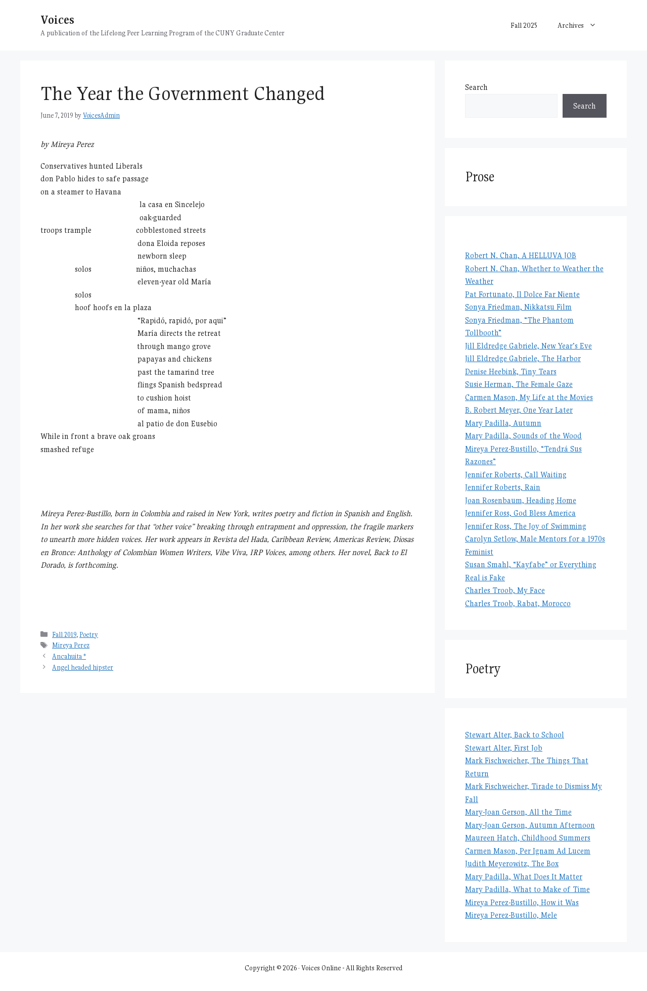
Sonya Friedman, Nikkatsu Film (518, 307)
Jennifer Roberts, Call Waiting (516, 474)
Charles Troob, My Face (505, 590)
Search (476, 87)
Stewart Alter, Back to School (514, 734)
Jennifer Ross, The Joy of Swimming (525, 526)
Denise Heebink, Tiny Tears (511, 371)
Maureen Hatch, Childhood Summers (527, 838)
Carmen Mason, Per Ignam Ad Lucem (527, 851)
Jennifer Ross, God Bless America (520, 513)
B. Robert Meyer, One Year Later (519, 410)
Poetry (88, 634)
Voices (57, 19)
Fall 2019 (64, 634)
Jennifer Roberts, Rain (502, 487)
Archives (582, 25)
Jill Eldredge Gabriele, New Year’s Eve (528, 346)
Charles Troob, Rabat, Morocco (518, 603)
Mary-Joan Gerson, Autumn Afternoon (530, 825)
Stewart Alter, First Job (503, 748)
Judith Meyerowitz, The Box (512, 863)
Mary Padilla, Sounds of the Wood (523, 435)
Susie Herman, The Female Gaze (519, 384)
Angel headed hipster (82, 667)
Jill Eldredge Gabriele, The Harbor (523, 358)
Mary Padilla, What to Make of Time (527, 889)
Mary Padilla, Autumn (503, 423)
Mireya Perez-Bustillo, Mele (511, 915)
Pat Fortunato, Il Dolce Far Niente (522, 294)
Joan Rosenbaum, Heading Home (520, 500)
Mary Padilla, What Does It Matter (523, 876)
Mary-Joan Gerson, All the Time (518, 812)
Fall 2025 (524, 25)
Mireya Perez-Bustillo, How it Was (522, 902)
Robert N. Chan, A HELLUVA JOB (520, 255)
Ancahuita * (69, 656)
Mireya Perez (70, 645)
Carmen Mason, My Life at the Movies (529, 397)
